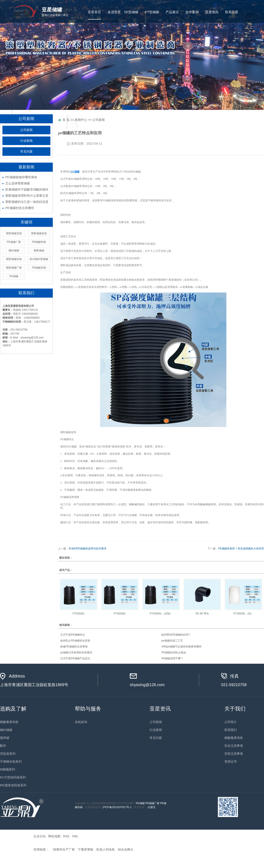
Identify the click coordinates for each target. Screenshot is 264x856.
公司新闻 (26, 130)
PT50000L (79, 613)
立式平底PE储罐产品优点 (75, 658)
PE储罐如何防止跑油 (173, 652)
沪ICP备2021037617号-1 (117, 807)
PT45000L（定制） (161, 613)
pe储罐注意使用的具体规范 (76, 652)
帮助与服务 (88, 709)
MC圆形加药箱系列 (13, 785)
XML (75, 836)
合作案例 (192, 12)
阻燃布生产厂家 (64, 849)
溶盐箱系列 (7, 753)
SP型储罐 (131, 12)
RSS (66, 836)
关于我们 (235, 709)
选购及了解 (13, 709)
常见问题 (26, 151)
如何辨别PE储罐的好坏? (175, 634)
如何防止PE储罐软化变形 (75, 640)
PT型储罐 (152, 12)
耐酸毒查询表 (9, 722)
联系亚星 (231, 12)
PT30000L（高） (243, 613)
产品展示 (172, 12)
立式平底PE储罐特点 (72, 634)
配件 (3, 745)
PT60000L (120, 613)
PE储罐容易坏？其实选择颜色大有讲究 (241, 548)
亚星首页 (94, 12)
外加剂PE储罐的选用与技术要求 (87, 548)
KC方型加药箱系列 (13, 777)
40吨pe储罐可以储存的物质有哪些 (181, 646)
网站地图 (54, 836)
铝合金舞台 (125, 849)
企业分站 (39, 836)
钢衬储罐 (6, 730)
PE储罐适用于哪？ (172, 658)
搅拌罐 (4, 738)
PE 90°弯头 (202, 613)
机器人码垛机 (105, 849)
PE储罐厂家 (152, 803)
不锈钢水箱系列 (11, 761)
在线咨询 (81, 722)
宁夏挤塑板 (85, 849)
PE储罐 (140, 803)
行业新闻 (26, 140)
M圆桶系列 (7, 769)
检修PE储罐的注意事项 (74, 646)
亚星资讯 (211, 12)
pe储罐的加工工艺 (172, 640)
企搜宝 (152, 807)
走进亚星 (114, 12)
